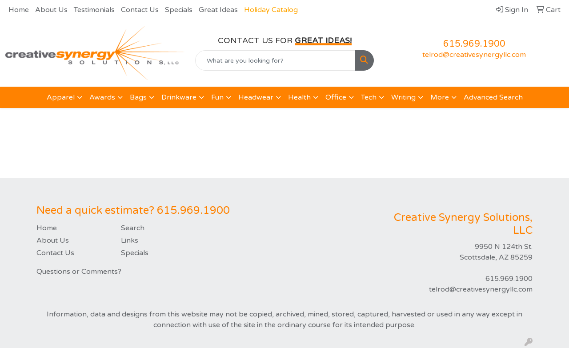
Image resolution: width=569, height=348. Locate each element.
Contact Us (140, 9)
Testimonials (94, 9)
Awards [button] (102, 97)
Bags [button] (138, 97)
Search (132, 228)
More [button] (439, 97)
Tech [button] (369, 97)
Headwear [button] (255, 97)
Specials (178, 9)
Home (18, 9)
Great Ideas (218, 9)
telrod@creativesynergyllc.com (474, 54)
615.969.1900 (474, 44)
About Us (51, 9)
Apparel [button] (61, 97)
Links (129, 240)
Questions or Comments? (78, 271)
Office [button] (335, 97)
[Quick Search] (275, 60)
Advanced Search (493, 97)
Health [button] (299, 97)
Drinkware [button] (178, 97)
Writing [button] (403, 97)
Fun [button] (217, 97)
